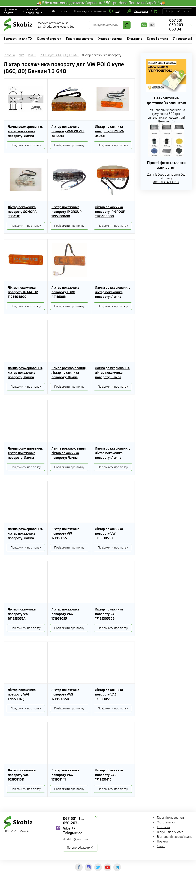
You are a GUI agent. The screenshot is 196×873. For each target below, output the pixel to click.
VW (21, 55)
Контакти (100, 11)
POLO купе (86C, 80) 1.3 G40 (59, 55)
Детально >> (166, 121)
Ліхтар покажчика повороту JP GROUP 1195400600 (66, 211)
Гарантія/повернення (34, 11)
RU (152, 24)
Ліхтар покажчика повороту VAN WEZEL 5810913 (67, 131)
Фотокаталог (61, 11)
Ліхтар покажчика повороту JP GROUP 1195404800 (23, 292)
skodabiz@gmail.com (75, 839)
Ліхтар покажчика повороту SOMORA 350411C (22, 211)
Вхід (118, 11)
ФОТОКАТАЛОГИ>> (166, 182)
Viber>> (69, 828)
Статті (161, 846)
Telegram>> (72, 832)
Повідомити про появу (26, 145)
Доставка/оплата (10, 11)
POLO (32, 55)
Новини (162, 841)
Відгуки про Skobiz (170, 832)
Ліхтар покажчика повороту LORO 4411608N (65, 292)
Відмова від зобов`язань (174, 836)
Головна (9, 55)
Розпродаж (81, 11)
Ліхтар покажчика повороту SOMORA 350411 (109, 131)
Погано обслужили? (80, 847)
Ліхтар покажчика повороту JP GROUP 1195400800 (110, 211)
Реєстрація (141, 11)
